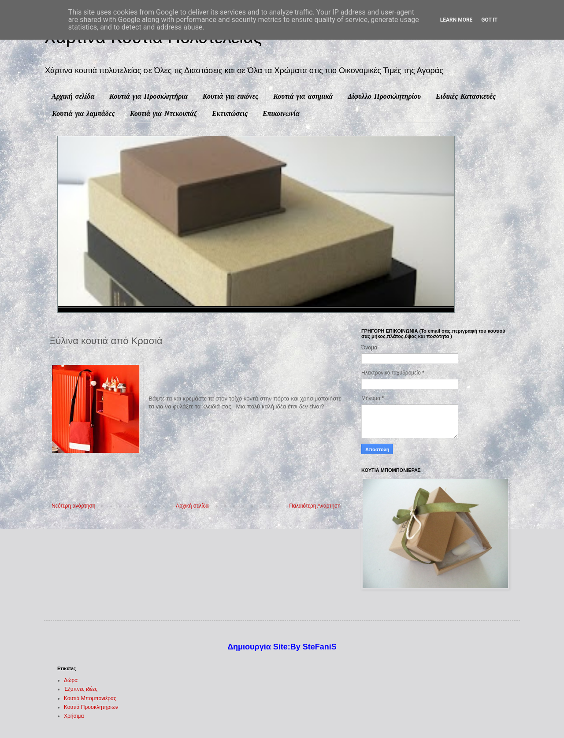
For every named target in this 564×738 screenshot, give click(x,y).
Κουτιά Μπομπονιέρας (90, 698)
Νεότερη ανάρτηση (73, 506)
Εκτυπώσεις (230, 113)
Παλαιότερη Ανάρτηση (315, 506)
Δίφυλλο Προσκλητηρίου (384, 96)
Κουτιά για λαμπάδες (83, 113)
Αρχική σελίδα (73, 96)
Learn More (456, 20)
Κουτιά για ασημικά (303, 96)
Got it (489, 20)
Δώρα (71, 680)
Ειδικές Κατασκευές (466, 96)
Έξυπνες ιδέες (80, 689)
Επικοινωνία (281, 113)
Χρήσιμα (74, 716)
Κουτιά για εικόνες (230, 96)
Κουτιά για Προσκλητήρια (148, 96)
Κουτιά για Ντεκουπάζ (163, 113)
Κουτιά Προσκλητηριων (91, 707)
